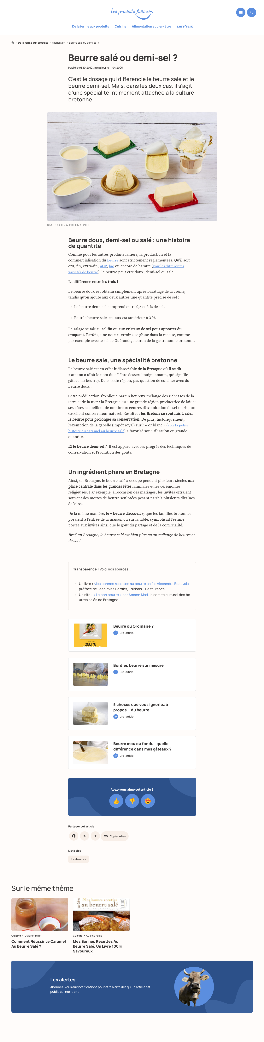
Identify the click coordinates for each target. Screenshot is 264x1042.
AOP (103, 283)
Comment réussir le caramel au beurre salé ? (39, 951)
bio (111, 283)
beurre (113, 277)
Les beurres (78, 859)
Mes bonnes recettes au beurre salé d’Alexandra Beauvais (141, 600)
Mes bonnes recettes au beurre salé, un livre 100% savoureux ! (98, 953)
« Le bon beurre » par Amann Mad (120, 610)
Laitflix (185, 26)
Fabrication (58, 42)
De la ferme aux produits (90, 26)
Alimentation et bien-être (151, 26)
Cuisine (120, 26)
